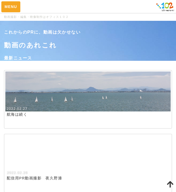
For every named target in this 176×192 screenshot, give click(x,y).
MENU (11, 7)
